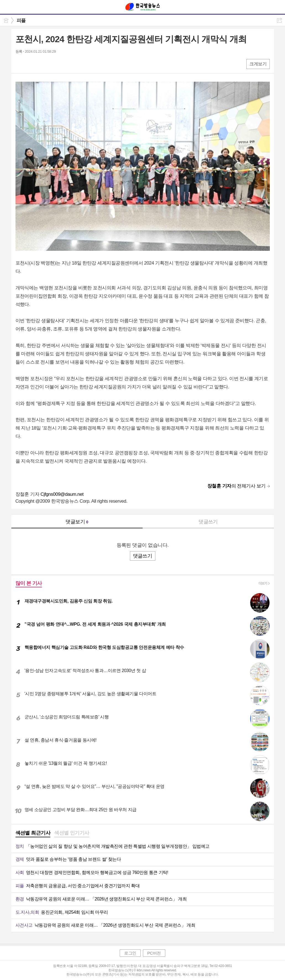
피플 (21, 20)
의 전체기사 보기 (236, 486)
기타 (53, 63)
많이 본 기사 (28, 583)
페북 (20, 63)
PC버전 (154, 953)
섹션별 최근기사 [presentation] (33, 833)
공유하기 (279, 20)
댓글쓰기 (208, 521)
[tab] (33, 833)
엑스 (31, 63)
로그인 (130, 953)
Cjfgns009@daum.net (61, 494)
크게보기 (257, 64)
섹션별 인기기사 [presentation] (71, 833)
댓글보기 (77, 521)
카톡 (42, 63)
